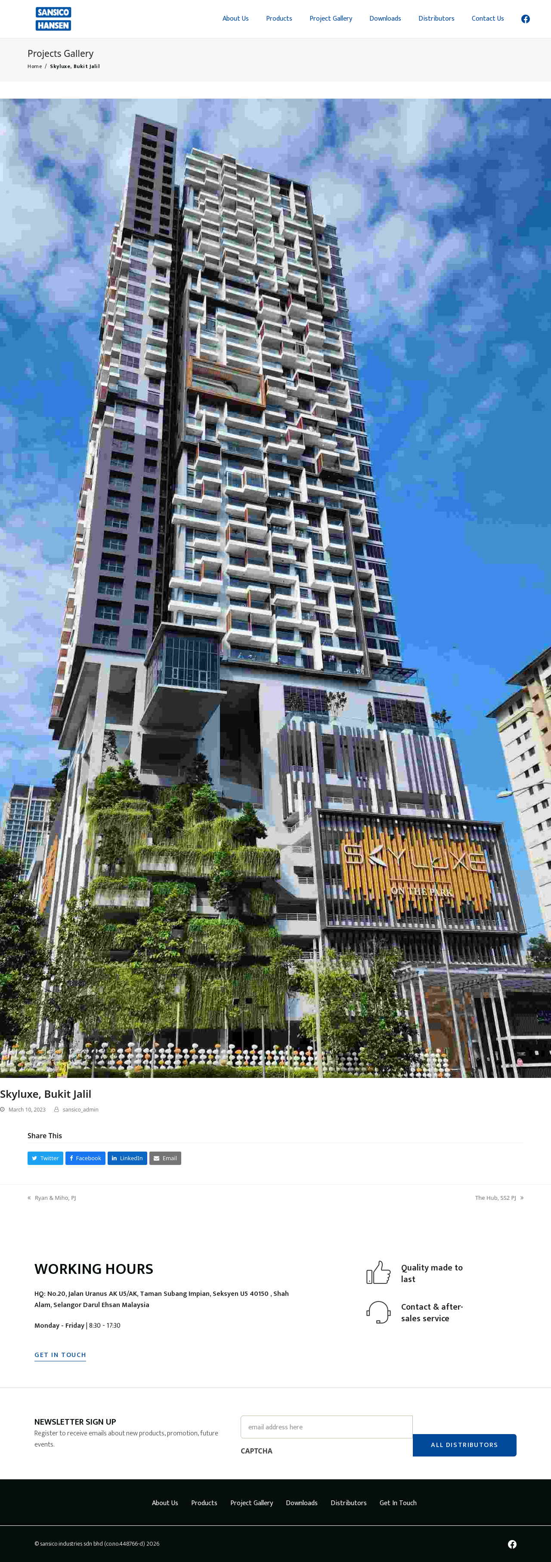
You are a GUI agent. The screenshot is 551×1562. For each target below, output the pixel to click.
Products (204, 1503)
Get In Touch (398, 1503)
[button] (45, 1158)
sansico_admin (81, 1109)
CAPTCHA (256, 1451)
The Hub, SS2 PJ (499, 1198)
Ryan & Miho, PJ (52, 1198)
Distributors (349, 1503)
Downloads (302, 1503)
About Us (165, 1503)
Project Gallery (251, 1503)
